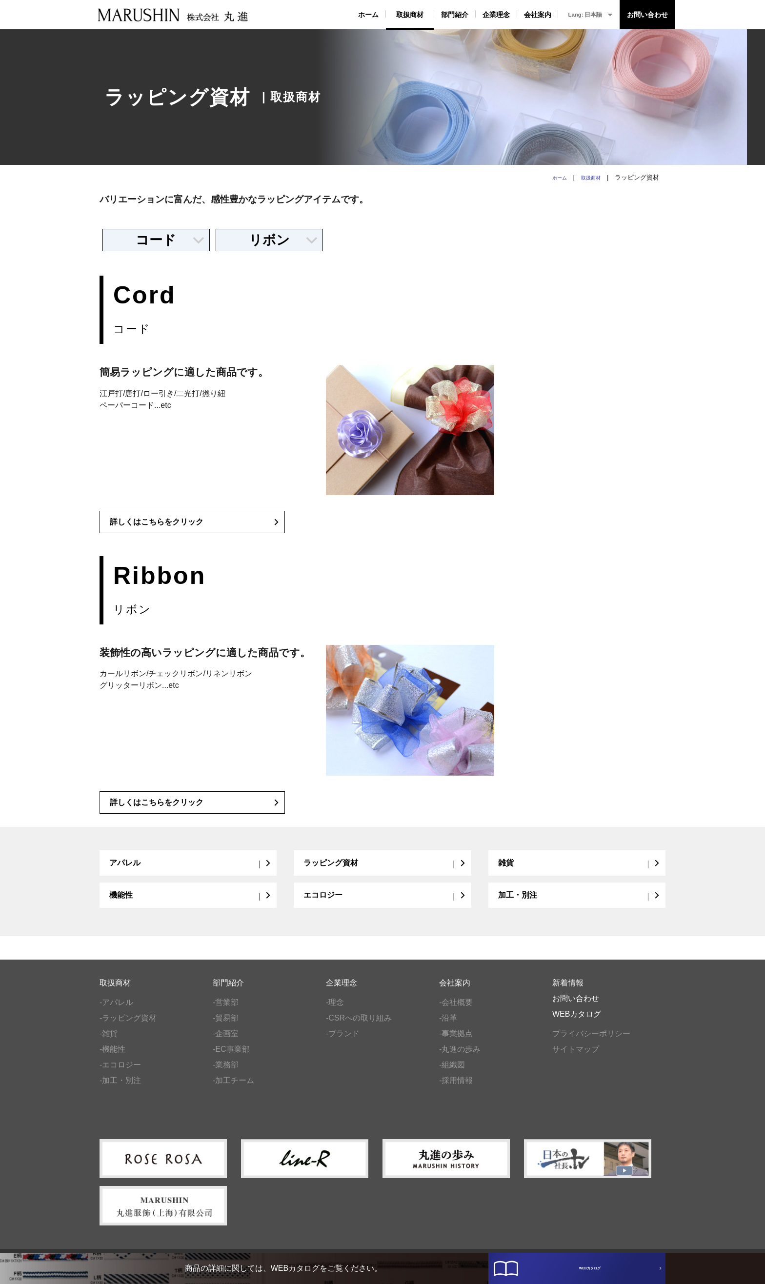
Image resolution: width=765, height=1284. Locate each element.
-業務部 (226, 1073)
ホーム (368, 15)
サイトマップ (575, 1057)
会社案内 (537, 15)
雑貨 (579, 869)
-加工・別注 (120, 1088)
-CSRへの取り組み (359, 1026)
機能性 (190, 902)
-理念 (335, 1010)
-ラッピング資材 (128, 1026)
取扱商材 (409, 15)
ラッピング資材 (384, 869)
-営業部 (226, 1010)
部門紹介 (454, 15)
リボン (283, 240)
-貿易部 (226, 1026)
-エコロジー (120, 1073)
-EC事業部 (231, 1057)
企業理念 (496, 15)
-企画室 (226, 1042)
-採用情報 (456, 1088)
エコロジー (384, 902)
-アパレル (116, 1010)
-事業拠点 (456, 1042)
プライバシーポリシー (591, 1042)
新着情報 (568, 991)
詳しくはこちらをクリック (195, 526)
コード (170, 240)
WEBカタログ (583, 1258)
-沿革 (448, 1026)
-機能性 (112, 1057)
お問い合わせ (647, 15)
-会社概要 (456, 1010)
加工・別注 (579, 902)
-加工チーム (233, 1088)
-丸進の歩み (460, 1057)
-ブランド (343, 1042)
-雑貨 (109, 1042)
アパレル (190, 869)
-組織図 (452, 1073)
